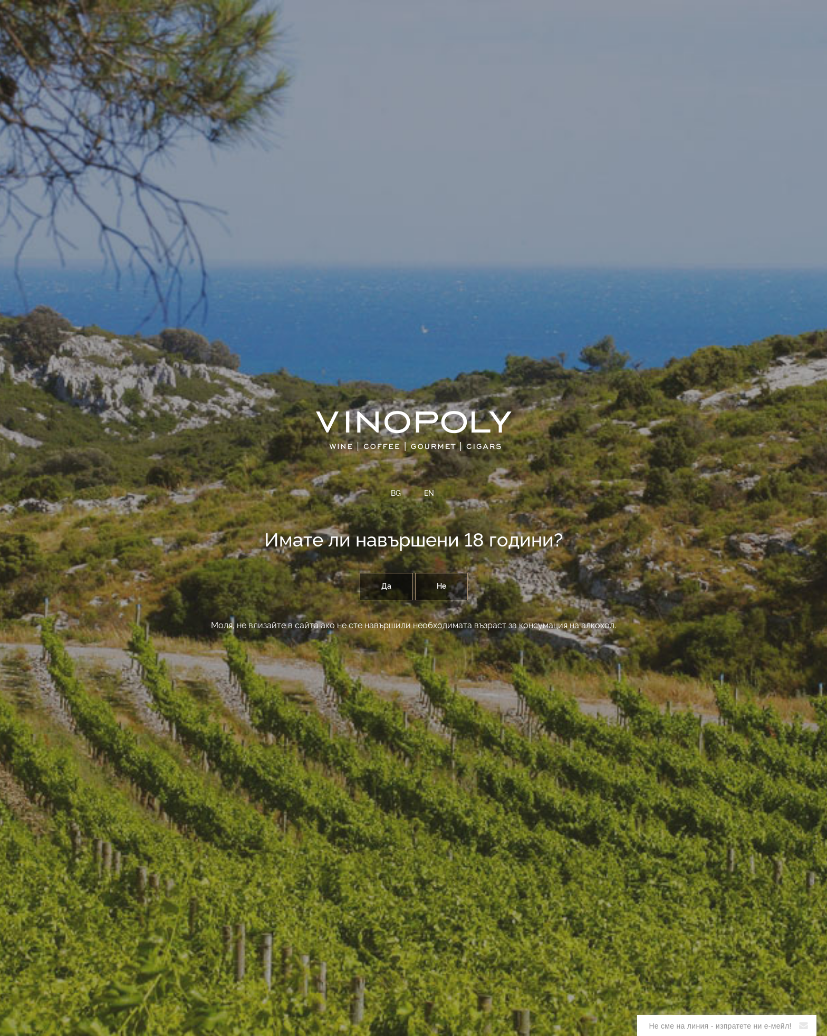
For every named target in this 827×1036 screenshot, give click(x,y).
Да (386, 586)
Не (441, 586)
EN (429, 493)
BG (396, 493)
